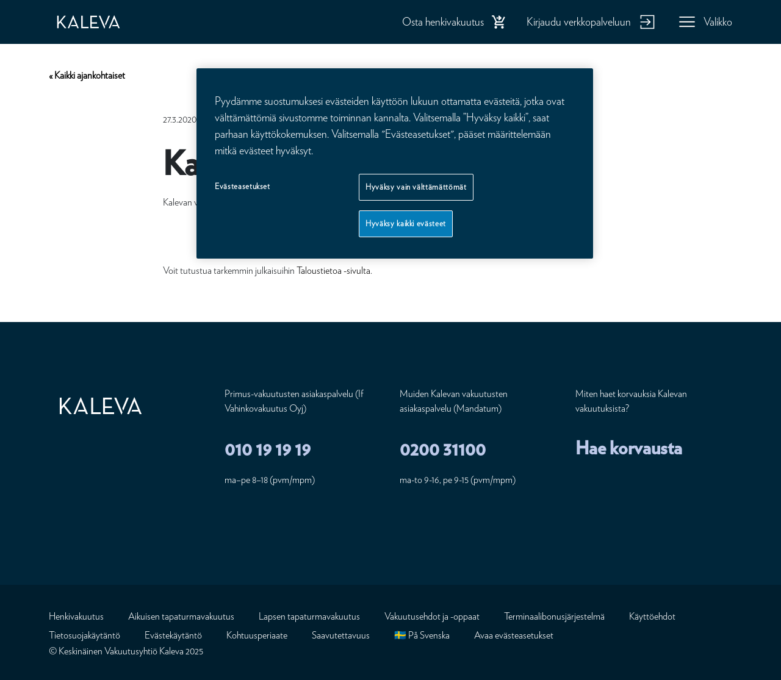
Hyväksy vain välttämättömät (416, 186)
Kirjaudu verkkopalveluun (579, 21)
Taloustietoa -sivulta (333, 270)
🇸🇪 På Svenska (422, 635)
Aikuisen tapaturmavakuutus (181, 616)
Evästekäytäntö (173, 635)
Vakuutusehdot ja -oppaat (432, 616)
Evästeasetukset (242, 186)
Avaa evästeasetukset (513, 635)
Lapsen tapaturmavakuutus (309, 616)
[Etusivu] (101, 22)
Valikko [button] (718, 21)
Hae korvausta (628, 448)
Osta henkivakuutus (443, 21)
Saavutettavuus (341, 635)
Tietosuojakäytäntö (84, 635)
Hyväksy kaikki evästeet (405, 223)
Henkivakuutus (76, 616)
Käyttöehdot (652, 616)
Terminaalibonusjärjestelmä (554, 616)
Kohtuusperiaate (256, 635)
